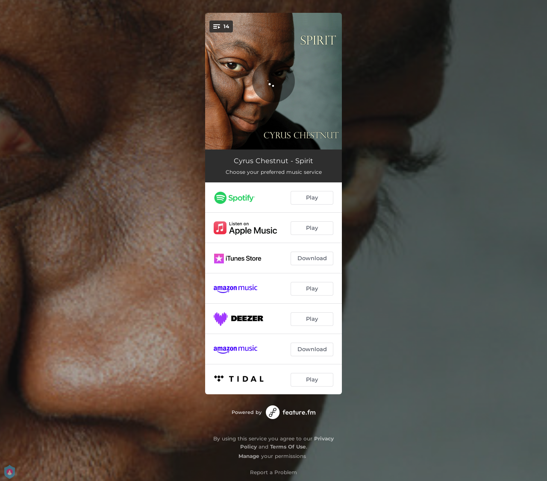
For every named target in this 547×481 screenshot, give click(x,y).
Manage (248, 456)
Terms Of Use (288, 446)
